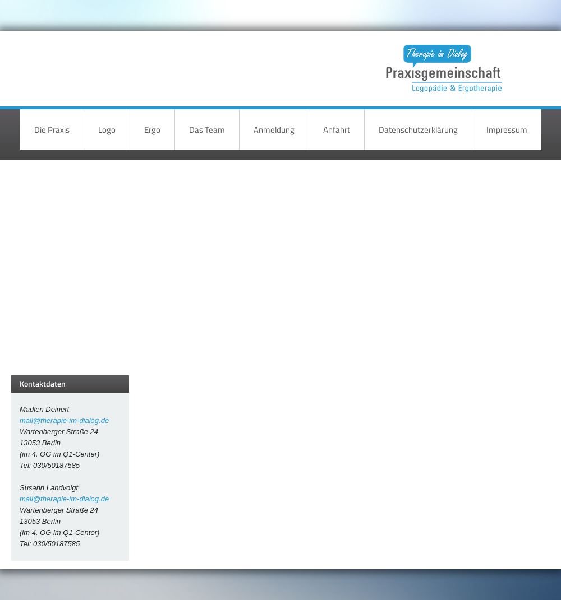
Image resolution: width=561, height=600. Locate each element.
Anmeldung (274, 129)
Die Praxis (52, 129)
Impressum (506, 129)
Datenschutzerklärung (418, 129)
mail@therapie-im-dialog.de (64, 420)
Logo (107, 129)
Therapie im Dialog (442, 60)
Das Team (207, 129)
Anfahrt (336, 129)
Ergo (152, 129)
